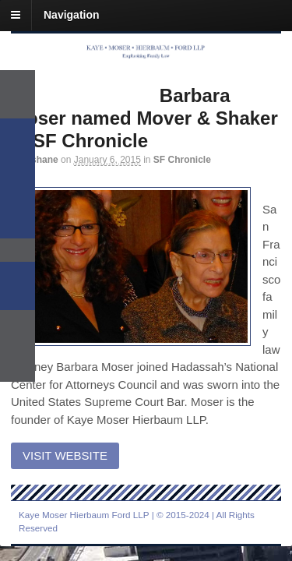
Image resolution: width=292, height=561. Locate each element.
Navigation (72, 15)
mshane (40, 159)
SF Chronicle (182, 159)
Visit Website (65, 455)
